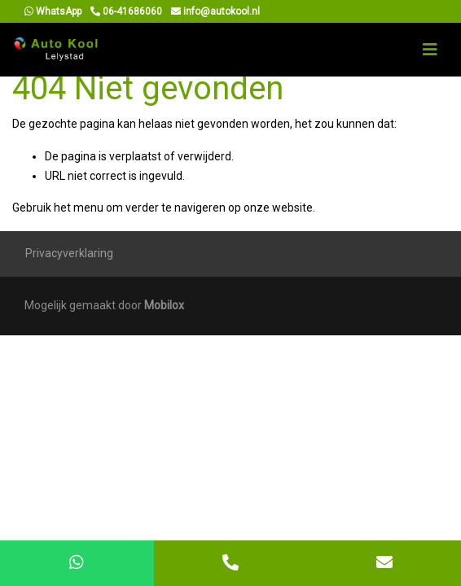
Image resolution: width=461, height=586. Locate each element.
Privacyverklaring (69, 253)
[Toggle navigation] (430, 49)
